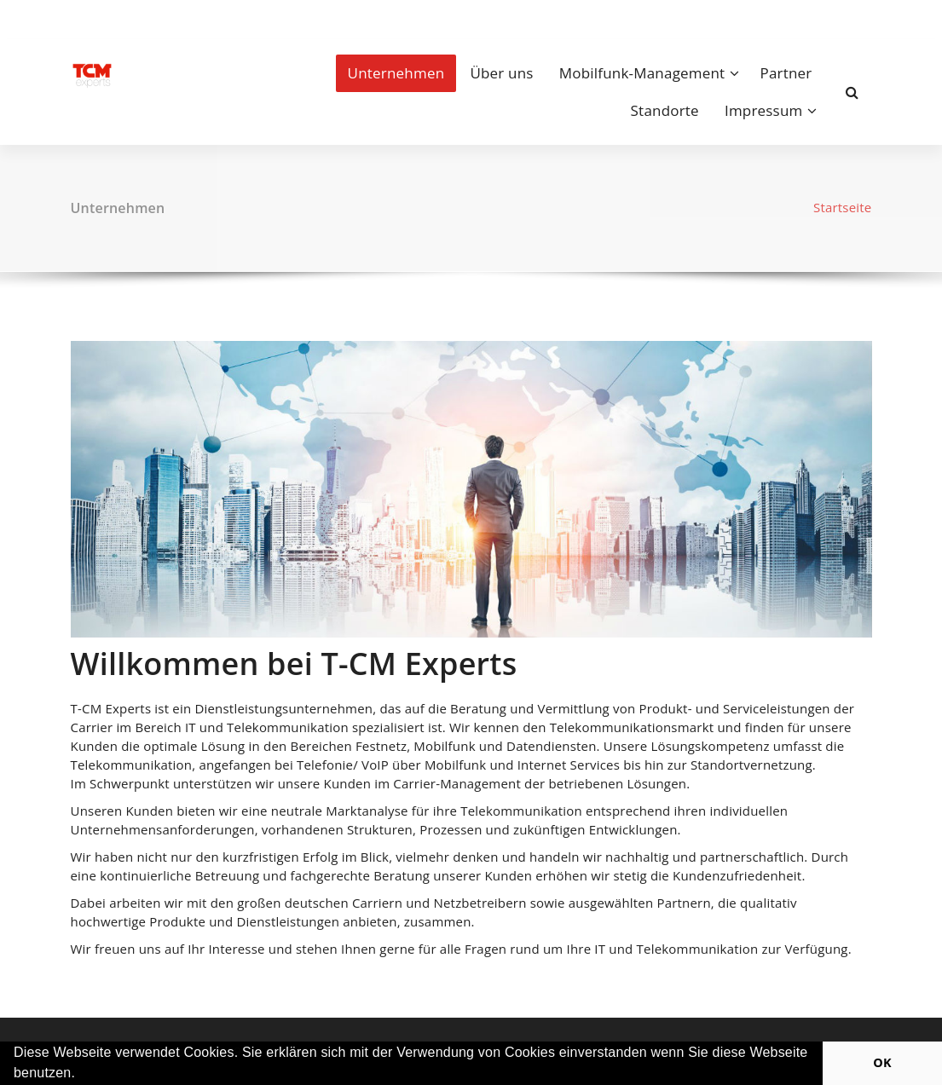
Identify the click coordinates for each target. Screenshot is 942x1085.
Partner (786, 73)
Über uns (501, 73)
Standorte (665, 110)
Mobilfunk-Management (642, 73)
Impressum (764, 110)
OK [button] (882, 1062)
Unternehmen (396, 73)
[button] (81, 1074)
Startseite (842, 207)
